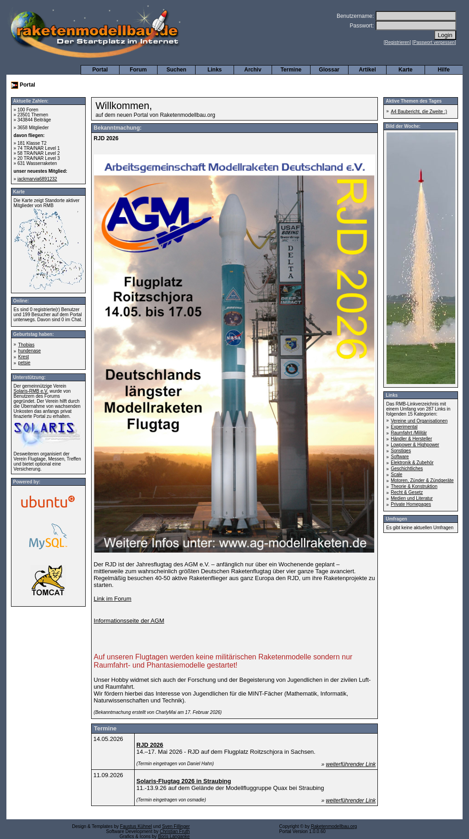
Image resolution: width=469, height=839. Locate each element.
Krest (23, 356)
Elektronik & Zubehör (412, 462)
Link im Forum (112, 598)
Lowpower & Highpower (415, 444)
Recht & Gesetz (407, 492)
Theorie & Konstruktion (414, 486)
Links (214, 69)
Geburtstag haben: (33, 334)
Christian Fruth (175, 831)
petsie (24, 362)
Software (400, 456)
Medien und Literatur (412, 498)
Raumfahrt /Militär (409, 432)
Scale (396, 474)
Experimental (404, 426)
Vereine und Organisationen (419, 420)
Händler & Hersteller (411, 438)
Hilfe (444, 69)
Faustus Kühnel (136, 826)
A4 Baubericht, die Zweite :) (419, 111)
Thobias (26, 344)
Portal (100, 69)
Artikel (367, 69)
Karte (405, 69)
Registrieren (397, 42)
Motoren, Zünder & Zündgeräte (422, 480)
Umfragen (396, 518)
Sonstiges (401, 450)
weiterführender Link (351, 764)
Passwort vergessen (434, 42)
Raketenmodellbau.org (334, 826)
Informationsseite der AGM (129, 620)
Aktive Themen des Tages (414, 101)
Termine (290, 69)
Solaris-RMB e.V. (31, 391)
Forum (138, 69)
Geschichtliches (407, 468)
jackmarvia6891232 (37, 178)
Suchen (176, 69)
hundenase (29, 350)
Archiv (252, 69)
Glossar (329, 69)
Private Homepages (411, 504)
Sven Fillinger (176, 826)
